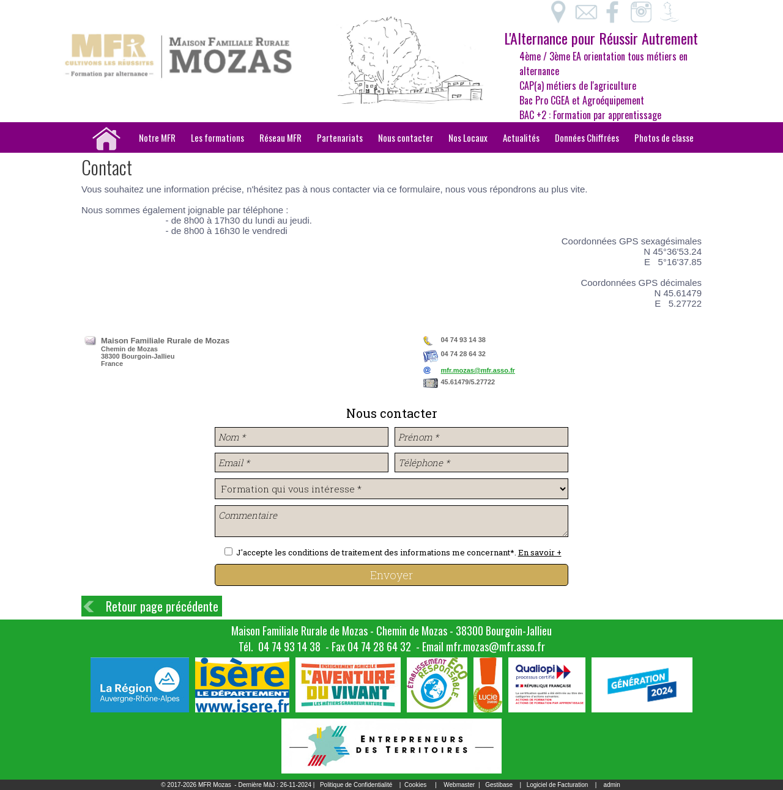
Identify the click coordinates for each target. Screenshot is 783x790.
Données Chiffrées (587, 137)
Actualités (521, 137)
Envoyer (391, 575)
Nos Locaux (468, 137)
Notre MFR (157, 137)
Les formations (217, 137)
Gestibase (499, 784)
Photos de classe (664, 137)
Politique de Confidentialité (356, 784)
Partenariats (340, 137)
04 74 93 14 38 (289, 646)
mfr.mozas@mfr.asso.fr (478, 370)
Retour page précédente (162, 606)
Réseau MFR (280, 137)
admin (612, 784)
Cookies (415, 784)
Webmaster (459, 784)
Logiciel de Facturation (557, 784)
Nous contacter (405, 137)
